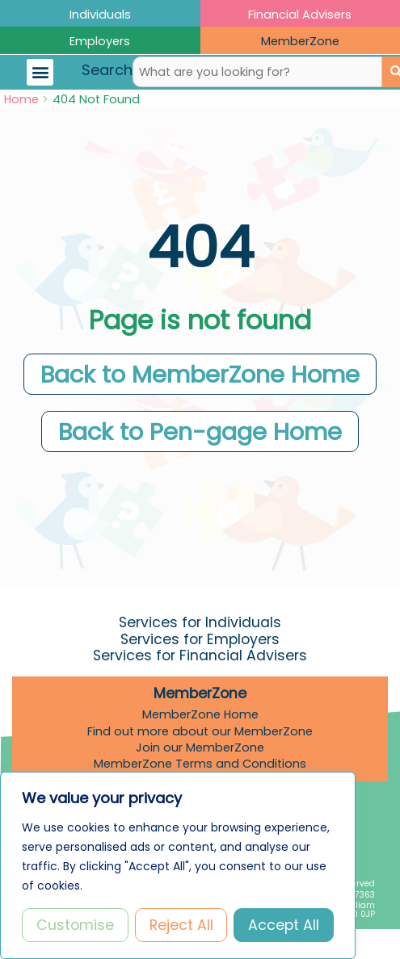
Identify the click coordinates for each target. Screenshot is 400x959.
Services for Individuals (200, 622)
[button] (40, 72)
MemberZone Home (200, 714)
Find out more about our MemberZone (200, 731)
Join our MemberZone (200, 747)
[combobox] (257, 72)
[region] (178, 865)
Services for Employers (200, 639)
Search (107, 70)
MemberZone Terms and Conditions (200, 764)
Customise (75, 925)
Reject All (181, 925)
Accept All (283, 925)
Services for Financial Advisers (200, 655)
